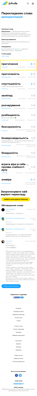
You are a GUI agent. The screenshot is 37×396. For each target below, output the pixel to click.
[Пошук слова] (28, 3)
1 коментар (4, 67)
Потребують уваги (18, 311)
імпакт (18, 383)
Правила (18, 343)
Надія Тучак (19, 172)
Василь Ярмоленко (20, 108)
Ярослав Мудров (20, 120)
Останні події (18, 317)
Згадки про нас (18, 355)
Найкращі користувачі (18, 335)
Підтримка (18, 350)
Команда (18, 347)
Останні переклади (18, 329)
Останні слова (18, 326)
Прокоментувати (6, 77)
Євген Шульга (22, 67)
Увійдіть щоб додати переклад (16, 199)
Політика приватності (19, 361)
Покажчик (18, 308)
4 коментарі (4, 120)
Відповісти (9, 211)
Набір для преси (18, 358)
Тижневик (18, 332)
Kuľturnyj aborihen (30, 182)
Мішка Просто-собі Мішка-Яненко (26, 129)
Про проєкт (18, 340)
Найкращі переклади (18, 314)
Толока (18, 320)
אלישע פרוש (9, 241)
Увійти (11, 286)
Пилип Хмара (5, 56)
